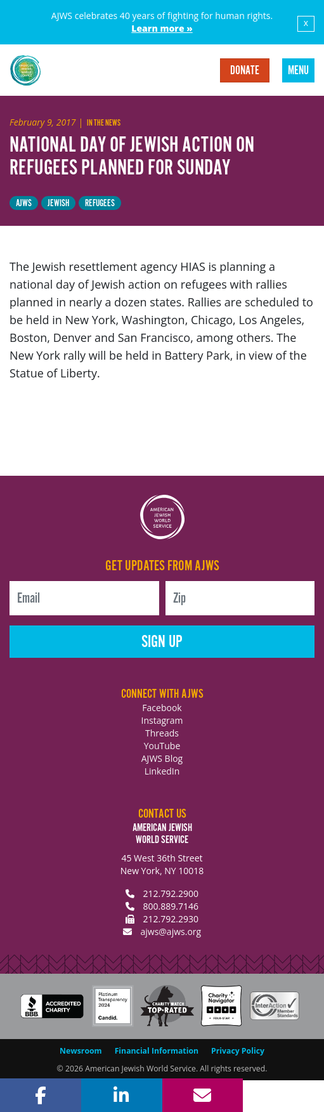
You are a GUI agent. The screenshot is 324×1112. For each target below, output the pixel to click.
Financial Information (156, 1050)
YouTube (162, 746)
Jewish (58, 203)
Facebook (161, 708)
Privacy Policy (237, 1050)
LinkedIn (162, 771)
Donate (244, 71)
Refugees (100, 203)
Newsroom (81, 1050)
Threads (162, 733)
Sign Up (162, 642)
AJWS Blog (162, 758)
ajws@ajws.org (170, 932)
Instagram (162, 720)
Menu (298, 71)
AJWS (24, 203)
